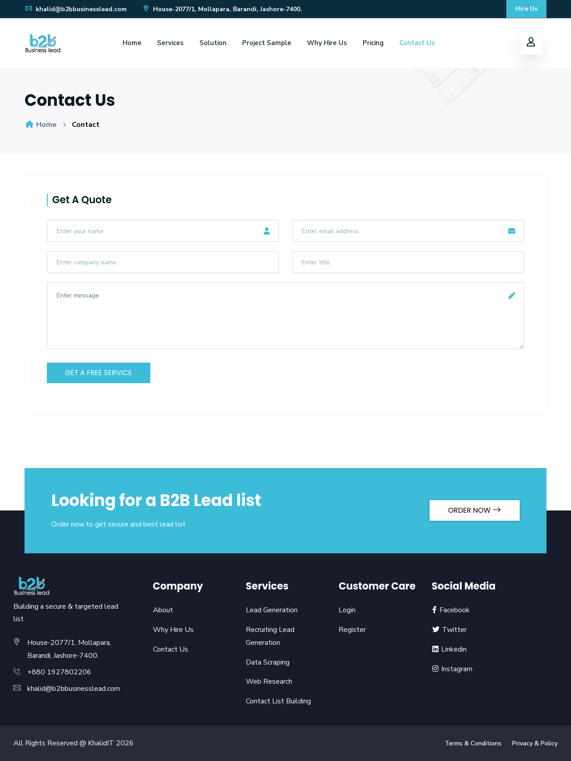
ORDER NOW (474, 510)
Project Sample (266, 42)
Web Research (269, 681)
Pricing (373, 42)
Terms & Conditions (473, 743)
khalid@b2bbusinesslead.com (76, 9)
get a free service (98, 373)
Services (170, 42)
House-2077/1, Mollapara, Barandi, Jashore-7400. (222, 9)
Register (352, 630)
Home (132, 42)
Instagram (451, 669)
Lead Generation (272, 610)
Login (347, 610)
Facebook (450, 610)
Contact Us (417, 42)
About (163, 610)
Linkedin (449, 649)
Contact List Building (278, 701)
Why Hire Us (327, 42)
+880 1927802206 (59, 672)
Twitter (449, 630)
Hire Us (526, 8)
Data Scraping (268, 662)
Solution (213, 42)
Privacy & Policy (535, 743)
